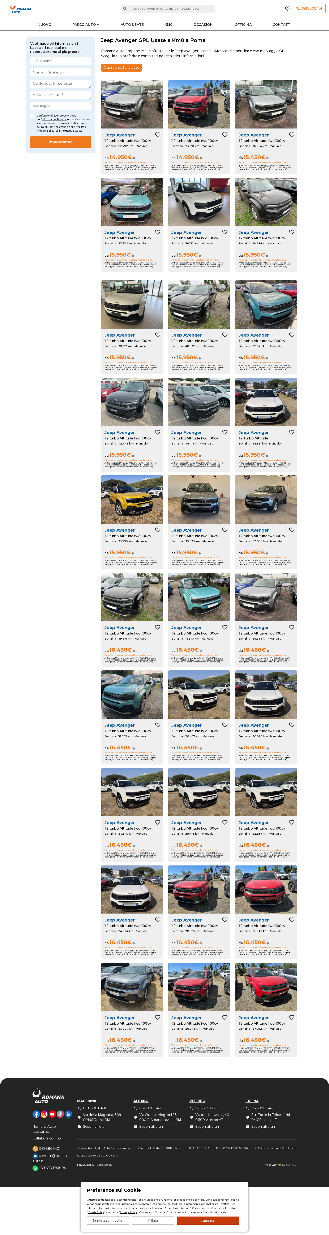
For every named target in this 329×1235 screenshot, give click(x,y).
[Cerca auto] (172, 11)
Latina (251, 1106)
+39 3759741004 (49, 1173)
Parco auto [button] (86, 30)
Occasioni (203, 30)
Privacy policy (85, 1170)
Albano (141, 1106)
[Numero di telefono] (60, 78)
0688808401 (309, 11)
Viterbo (197, 1106)
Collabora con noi (47, 1144)
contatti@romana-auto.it (51, 1164)
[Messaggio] (60, 112)
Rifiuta (153, 1220)
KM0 (168, 30)
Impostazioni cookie (108, 1220)
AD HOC (291, 1170)
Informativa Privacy (54, 124)
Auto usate (132, 30)
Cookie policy (104, 1170)
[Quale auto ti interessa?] (60, 89)
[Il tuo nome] (60, 66)
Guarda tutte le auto (121, 73)
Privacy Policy (128, 1212)
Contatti (282, 30)
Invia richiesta (60, 147)
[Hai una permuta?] (60, 100)
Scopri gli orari (92, 1132)
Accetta (208, 1221)
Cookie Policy (96, 1212)
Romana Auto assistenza (44, 1134)
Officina (243, 30)
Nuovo (44, 30)
